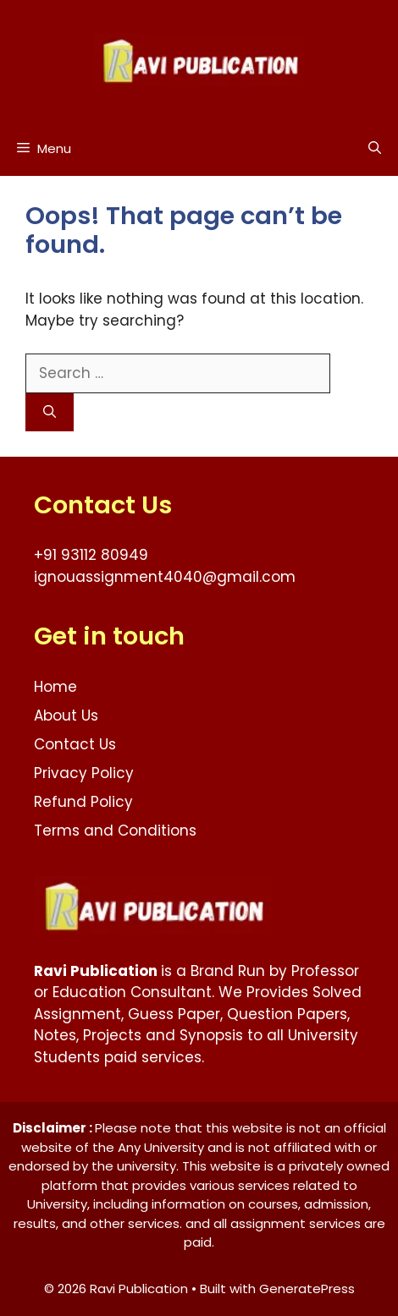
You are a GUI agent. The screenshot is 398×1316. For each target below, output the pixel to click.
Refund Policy (83, 802)
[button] (374, 148)
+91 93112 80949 (91, 555)
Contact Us (75, 744)
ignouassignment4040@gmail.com (165, 577)
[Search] (49, 412)
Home (55, 687)
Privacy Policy (84, 773)
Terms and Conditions (115, 830)
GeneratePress (307, 1288)
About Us (66, 715)
